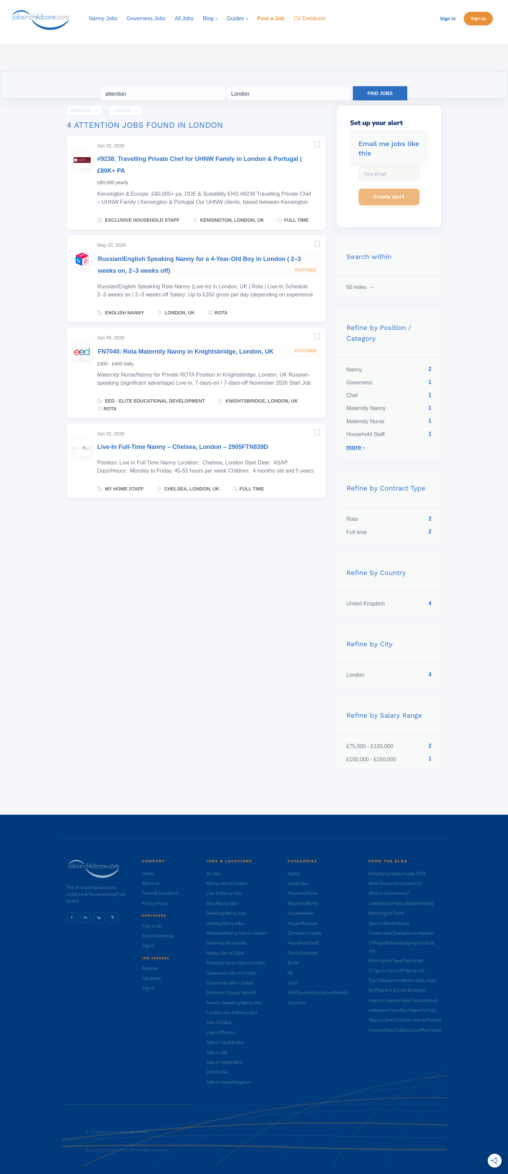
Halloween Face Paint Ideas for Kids (402, 1010)
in (85, 917)
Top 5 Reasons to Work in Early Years (403, 980)
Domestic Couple (304, 933)
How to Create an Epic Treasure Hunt (403, 1000)
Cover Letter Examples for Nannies (401, 933)
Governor (297, 1002)
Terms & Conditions (160, 893)
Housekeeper (301, 913)
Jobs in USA (217, 1072)
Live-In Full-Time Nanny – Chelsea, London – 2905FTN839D (182, 447)
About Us (151, 883)
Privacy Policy (155, 903)
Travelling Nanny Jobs (227, 913)
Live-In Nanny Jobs (224, 893)
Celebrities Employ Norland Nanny (401, 903)
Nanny (294, 873)
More (353, 447)
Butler (293, 962)
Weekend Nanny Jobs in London (237, 933)
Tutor (292, 982)
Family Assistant (303, 953)
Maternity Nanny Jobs (227, 942)
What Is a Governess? (389, 893)
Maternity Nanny (303, 903)
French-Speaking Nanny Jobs (234, 1002)
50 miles (357, 287)
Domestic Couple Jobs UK (231, 992)
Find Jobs (380, 93)
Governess (298, 883)
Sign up (478, 18)
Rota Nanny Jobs (222, 903)
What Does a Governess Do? (396, 883)
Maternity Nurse (302, 893)
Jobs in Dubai (219, 1022)
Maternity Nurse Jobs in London (236, 962)
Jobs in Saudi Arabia (225, 1042)
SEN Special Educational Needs (318, 992)
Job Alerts (151, 978)
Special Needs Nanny (389, 923)
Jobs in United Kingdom (229, 1082)
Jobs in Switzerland (224, 1062)
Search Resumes (158, 935)
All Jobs (214, 873)
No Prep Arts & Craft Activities (397, 990)
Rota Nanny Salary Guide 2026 (397, 873)
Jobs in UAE (217, 1052)
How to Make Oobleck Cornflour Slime (405, 1030)
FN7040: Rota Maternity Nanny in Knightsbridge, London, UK (186, 351)
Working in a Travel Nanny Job (396, 960)
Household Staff (303, 942)
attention (81, 110)
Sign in (448, 18)
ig (98, 917)
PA (290, 973)
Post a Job (151, 926)
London (121, 110)
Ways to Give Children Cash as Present (405, 1020)
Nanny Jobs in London (227, 883)
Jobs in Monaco (221, 1032)
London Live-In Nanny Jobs (232, 1012)
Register (150, 968)
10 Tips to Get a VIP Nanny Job (397, 970)
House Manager (303, 923)
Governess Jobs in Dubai (230, 982)
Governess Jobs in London (232, 973)
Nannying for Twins (386, 913)
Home (148, 873)
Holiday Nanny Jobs (225, 923)
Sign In (148, 945)
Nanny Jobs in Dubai (225, 953)
